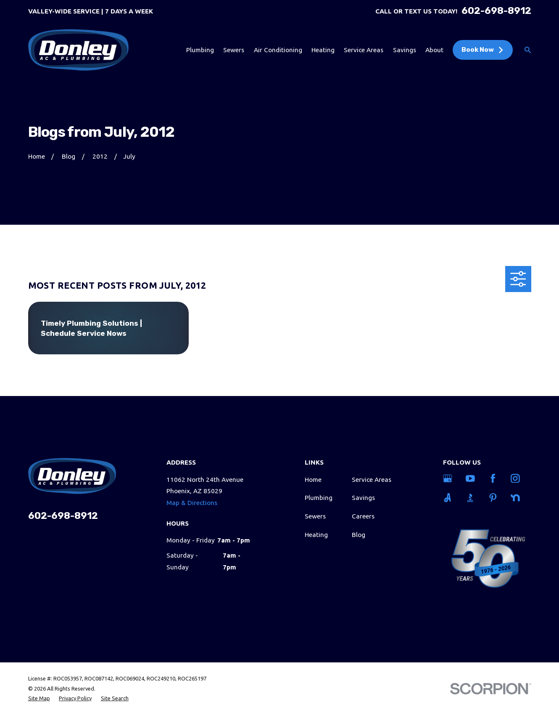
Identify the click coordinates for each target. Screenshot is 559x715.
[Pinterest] (494, 497)
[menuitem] (39, 698)
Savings (363, 497)
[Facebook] (494, 478)
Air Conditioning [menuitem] (278, 49)
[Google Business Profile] (449, 478)
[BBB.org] (472, 497)
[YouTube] (472, 478)
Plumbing (318, 497)
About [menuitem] (434, 49)
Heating (316, 534)
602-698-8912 (496, 11)
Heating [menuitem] (323, 49)
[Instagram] (517, 478)
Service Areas (371, 479)
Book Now (482, 49)
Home (313, 479)
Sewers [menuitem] (233, 49)
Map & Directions (191, 502)
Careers (363, 516)
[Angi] (449, 497)
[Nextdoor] (517, 497)
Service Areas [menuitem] (363, 49)
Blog (358, 534)
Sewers (315, 516)
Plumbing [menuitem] (200, 49)
